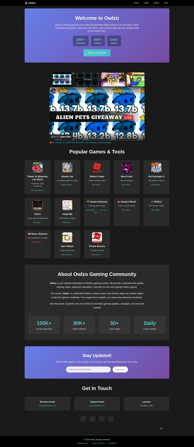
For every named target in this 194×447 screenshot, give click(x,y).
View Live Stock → (37, 190)
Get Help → (37, 222)
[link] (53, 91)
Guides (156, 3)
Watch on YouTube (97, 53)
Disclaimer (113, 443)
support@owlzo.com (97, 406)
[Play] (113, 79)
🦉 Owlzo (30, 3)
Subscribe (120, 369)
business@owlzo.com (47, 406)
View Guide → (156, 185)
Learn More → (126, 185)
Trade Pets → (67, 222)
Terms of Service (98, 443)
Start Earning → (67, 255)
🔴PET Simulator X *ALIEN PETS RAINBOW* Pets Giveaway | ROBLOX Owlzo (96, 90)
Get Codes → (97, 185)
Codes (146, 3)
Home (136, 3)
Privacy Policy (82, 443)
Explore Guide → (67, 185)
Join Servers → (97, 255)
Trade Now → (37, 242)
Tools (166, 3)
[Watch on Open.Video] (61, 136)
